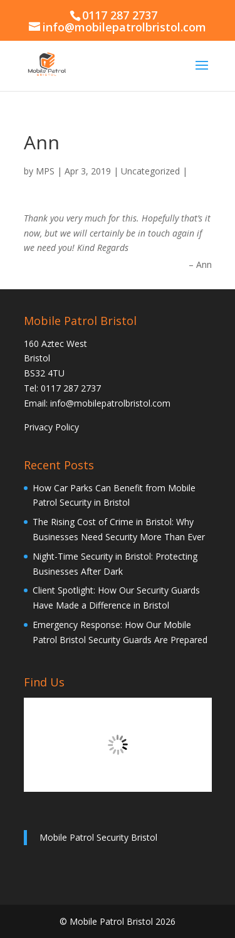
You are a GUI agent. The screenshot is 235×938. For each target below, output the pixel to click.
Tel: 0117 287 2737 (62, 388)
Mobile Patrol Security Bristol (98, 837)
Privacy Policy (51, 427)
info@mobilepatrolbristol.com (110, 403)
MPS (45, 171)
